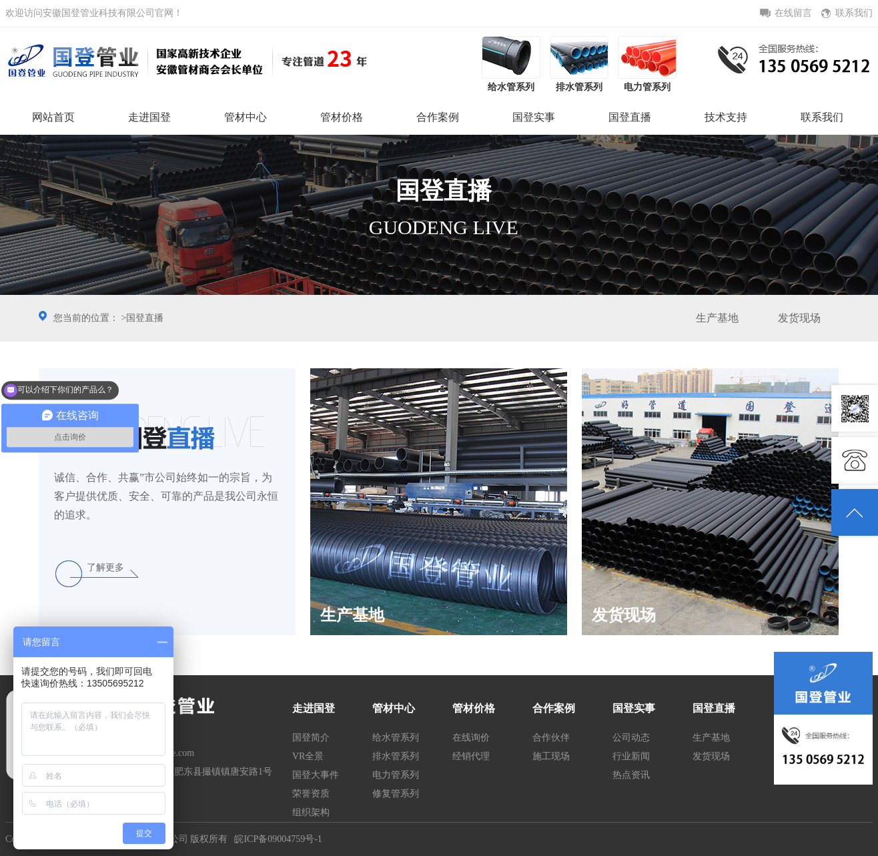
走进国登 (149, 117)
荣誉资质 (311, 794)
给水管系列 (395, 738)
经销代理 (471, 756)
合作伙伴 (551, 738)
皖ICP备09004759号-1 (278, 839)
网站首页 (53, 117)
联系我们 (822, 117)
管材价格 (341, 117)
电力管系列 (395, 775)
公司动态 (631, 738)
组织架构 (311, 812)
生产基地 (717, 318)
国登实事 (533, 117)
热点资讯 (631, 775)
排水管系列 (395, 756)
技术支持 (726, 117)
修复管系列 (395, 794)
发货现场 (799, 318)
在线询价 (471, 738)
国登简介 (311, 738)
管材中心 (245, 117)
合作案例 (437, 117)
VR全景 (308, 756)
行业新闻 (631, 756)
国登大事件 (315, 775)
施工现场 (551, 756)
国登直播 (629, 117)
